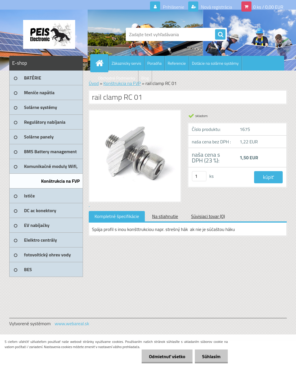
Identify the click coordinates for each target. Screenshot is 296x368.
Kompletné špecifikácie (117, 216)
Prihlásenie (173, 6)
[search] (220, 34)
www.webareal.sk (72, 323)
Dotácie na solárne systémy (215, 63)
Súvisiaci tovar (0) (208, 216)
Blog (145, 78)
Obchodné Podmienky (116, 78)
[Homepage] (101, 63)
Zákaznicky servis (126, 63)
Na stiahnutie (165, 216)
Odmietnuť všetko (167, 356)
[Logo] (49, 34)
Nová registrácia (216, 6)
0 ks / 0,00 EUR (268, 6)
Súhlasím (211, 356)
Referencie (177, 63)
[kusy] (199, 176)
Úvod (94, 83)
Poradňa (154, 63)
